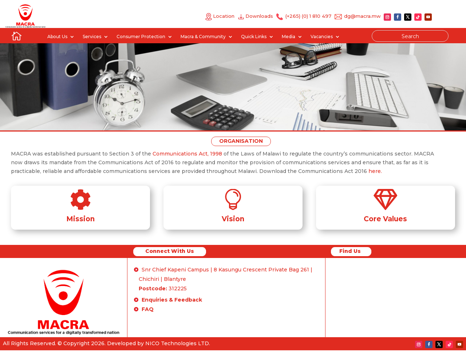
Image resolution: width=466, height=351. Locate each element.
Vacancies (322, 36)
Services (92, 36)
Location (219, 16)
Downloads (260, 16)
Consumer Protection (140, 36)
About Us (57, 36)
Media (288, 36)
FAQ (148, 309)
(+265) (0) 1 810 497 (307, 16)
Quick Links (253, 36)
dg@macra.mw (362, 16)
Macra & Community (203, 36)
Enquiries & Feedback (172, 299)
